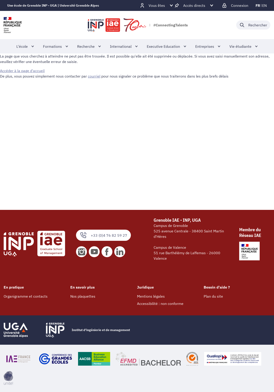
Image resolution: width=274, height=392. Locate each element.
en (264, 5)
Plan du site (213, 296)
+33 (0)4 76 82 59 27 (103, 235)
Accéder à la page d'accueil (22, 70)
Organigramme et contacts (26, 296)
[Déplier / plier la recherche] (253, 25)
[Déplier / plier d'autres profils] (157, 5)
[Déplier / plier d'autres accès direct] (194, 5)
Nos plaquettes (82, 296)
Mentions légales (151, 296)
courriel (94, 76)
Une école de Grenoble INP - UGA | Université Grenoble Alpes (53, 5)
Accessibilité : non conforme (160, 303)
